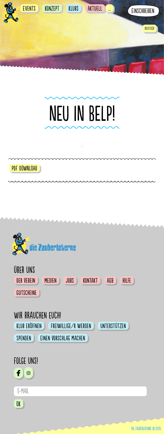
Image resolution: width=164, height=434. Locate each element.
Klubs (74, 8)
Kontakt (90, 280)
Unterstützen (113, 326)
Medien (50, 280)
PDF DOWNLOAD (24, 168)
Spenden (23, 338)
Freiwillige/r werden (71, 326)
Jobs (70, 280)
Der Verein (25, 280)
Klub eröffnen (29, 326)
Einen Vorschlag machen (62, 338)
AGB (110, 280)
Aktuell (95, 8)
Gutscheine (26, 292)
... (109, 8)
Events (29, 8)
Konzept (52, 8)
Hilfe (127, 280)
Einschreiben (143, 11)
